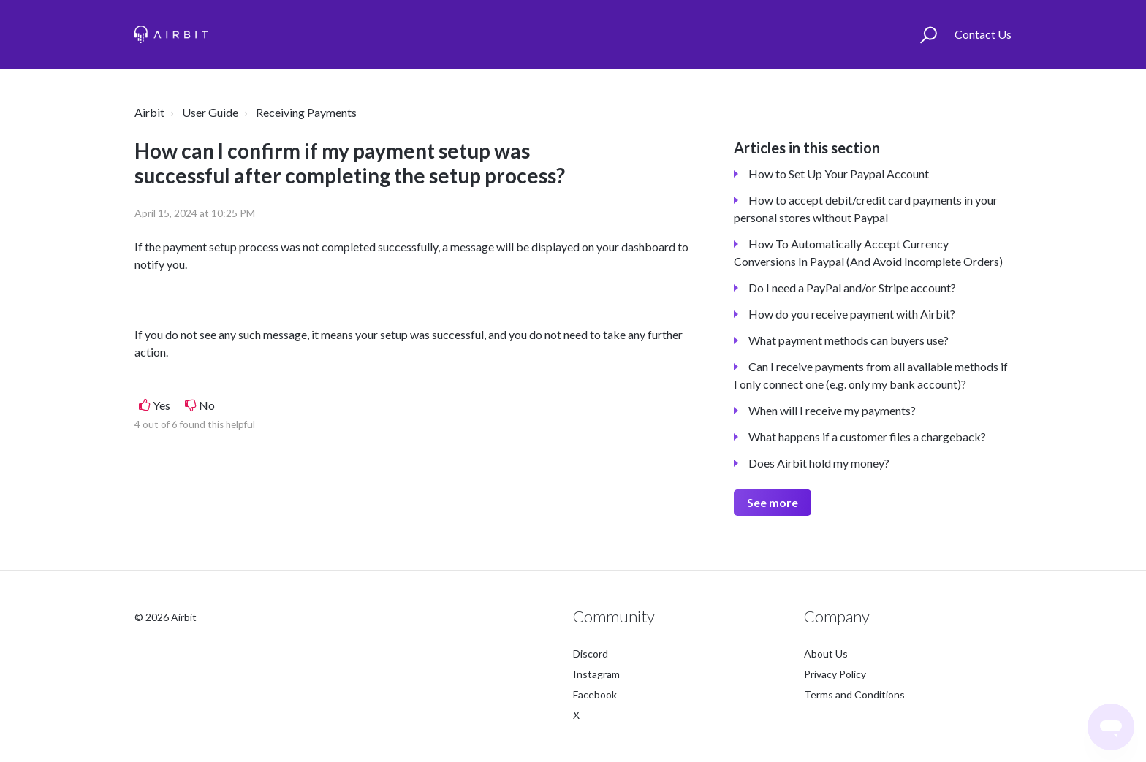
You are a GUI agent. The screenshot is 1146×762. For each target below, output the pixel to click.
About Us (826, 653)
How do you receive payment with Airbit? (851, 314)
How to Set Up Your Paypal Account (838, 173)
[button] (928, 34)
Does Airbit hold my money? (818, 463)
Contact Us (983, 34)
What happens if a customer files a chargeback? (867, 436)
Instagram (596, 674)
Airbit (149, 112)
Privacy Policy (835, 674)
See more (772, 502)
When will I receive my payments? (832, 410)
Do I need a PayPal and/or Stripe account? (852, 287)
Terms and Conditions (854, 694)
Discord (590, 653)
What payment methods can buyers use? (848, 340)
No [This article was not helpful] (207, 405)
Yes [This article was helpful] (161, 405)
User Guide (210, 112)
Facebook (595, 694)
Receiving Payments (306, 112)
